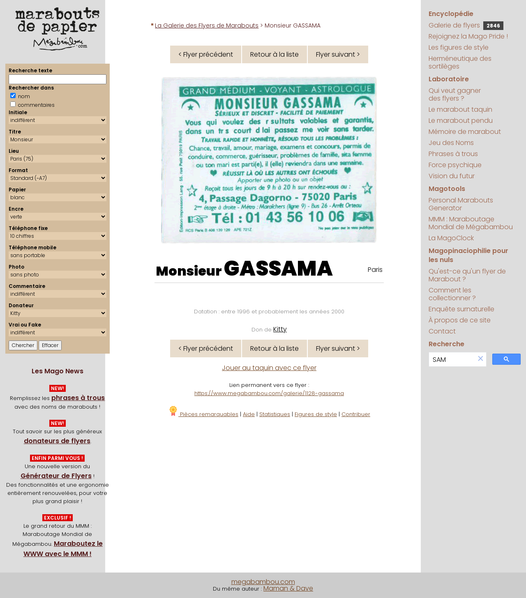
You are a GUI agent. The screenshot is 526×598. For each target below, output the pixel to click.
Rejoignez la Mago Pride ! (468, 36)
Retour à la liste (274, 54)
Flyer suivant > (338, 54)
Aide (249, 414)
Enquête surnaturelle (461, 309)
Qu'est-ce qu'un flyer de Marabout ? (467, 275)
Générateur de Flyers (56, 476)
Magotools (447, 188)
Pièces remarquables (203, 414)
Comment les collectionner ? (452, 294)
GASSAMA (278, 268)
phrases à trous (78, 397)
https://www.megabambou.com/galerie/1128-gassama (269, 393)
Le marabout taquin (460, 109)
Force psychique (455, 165)
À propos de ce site (460, 320)
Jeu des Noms (451, 142)
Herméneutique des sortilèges (460, 62)
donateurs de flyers (57, 441)
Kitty (280, 329)
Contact (442, 331)
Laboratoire (449, 79)
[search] (452, 359)
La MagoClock (451, 238)
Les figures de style (459, 47)
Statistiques (274, 414)
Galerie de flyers (466, 25)
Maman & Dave (288, 588)
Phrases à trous (453, 154)
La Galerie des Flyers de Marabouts (206, 25)
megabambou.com (263, 581)
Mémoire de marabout (465, 131)
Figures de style (316, 414)
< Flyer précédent (205, 54)
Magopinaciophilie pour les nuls (468, 255)
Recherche (446, 344)
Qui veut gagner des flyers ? (455, 94)
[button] (480, 359)
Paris (375, 269)
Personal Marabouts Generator (461, 204)
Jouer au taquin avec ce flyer (269, 368)
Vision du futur (452, 176)
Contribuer (355, 414)
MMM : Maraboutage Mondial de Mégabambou (471, 223)
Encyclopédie (451, 13)
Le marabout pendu (461, 120)
